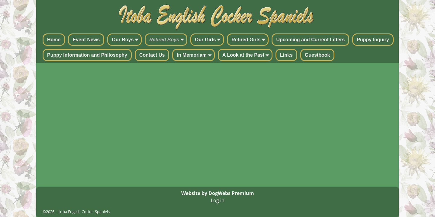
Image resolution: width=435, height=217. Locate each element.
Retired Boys (167, 40)
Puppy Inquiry (373, 39)
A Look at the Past (247, 55)
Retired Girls (249, 40)
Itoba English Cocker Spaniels (83, 211)
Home (53, 39)
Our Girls (209, 40)
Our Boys (126, 40)
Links (286, 55)
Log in (217, 200)
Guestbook (317, 55)
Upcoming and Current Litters (310, 39)
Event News (86, 39)
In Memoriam (195, 55)
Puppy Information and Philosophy (87, 55)
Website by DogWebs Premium (217, 193)
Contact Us (152, 55)
